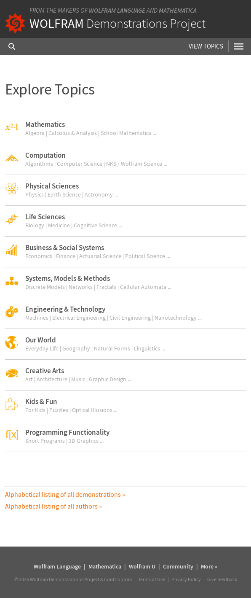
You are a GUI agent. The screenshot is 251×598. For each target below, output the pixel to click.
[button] (125, 128)
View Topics (206, 46)
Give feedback (222, 579)
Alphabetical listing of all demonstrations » (65, 494)
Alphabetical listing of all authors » (53, 506)
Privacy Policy (186, 579)
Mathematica (178, 10)
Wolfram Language (117, 10)
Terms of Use (151, 579)
